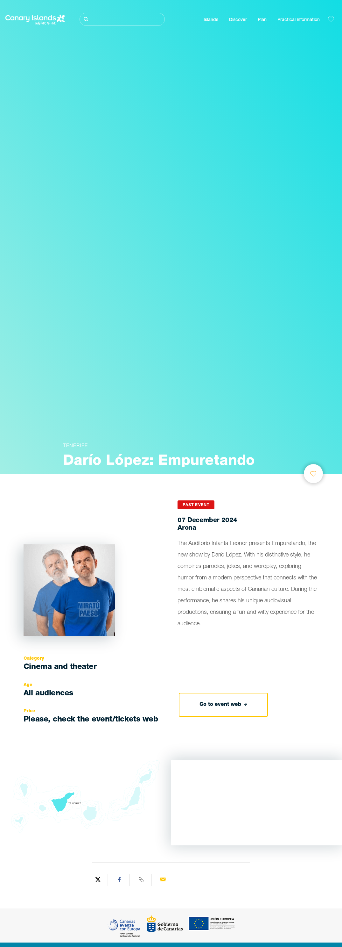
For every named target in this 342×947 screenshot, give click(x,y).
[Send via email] (163, 880)
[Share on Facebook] (119, 880)
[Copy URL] (141, 880)
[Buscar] (122, 19)
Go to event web (223, 704)
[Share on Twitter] (98, 880)
